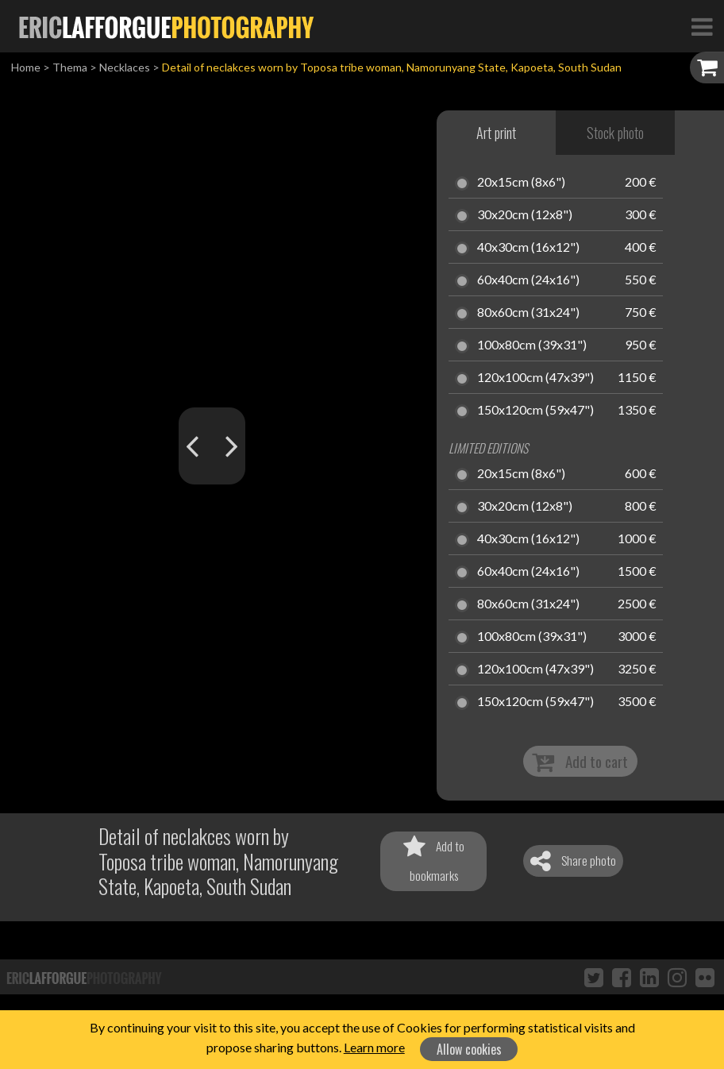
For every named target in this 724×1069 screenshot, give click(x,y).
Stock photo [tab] (615, 132)
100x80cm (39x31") (532, 345)
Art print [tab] (496, 132)
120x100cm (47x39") (535, 378)
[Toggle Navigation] (702, 26)
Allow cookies (469, 1049)
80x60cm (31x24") (528, 313)
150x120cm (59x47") (535, 410)
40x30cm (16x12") (528, 247)
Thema (69, 67)
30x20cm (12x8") (524, 215)
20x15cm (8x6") (521, 182)
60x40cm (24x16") (528, 280)
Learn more (374, 1047)
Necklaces (124, 67)
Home (25, 67)
